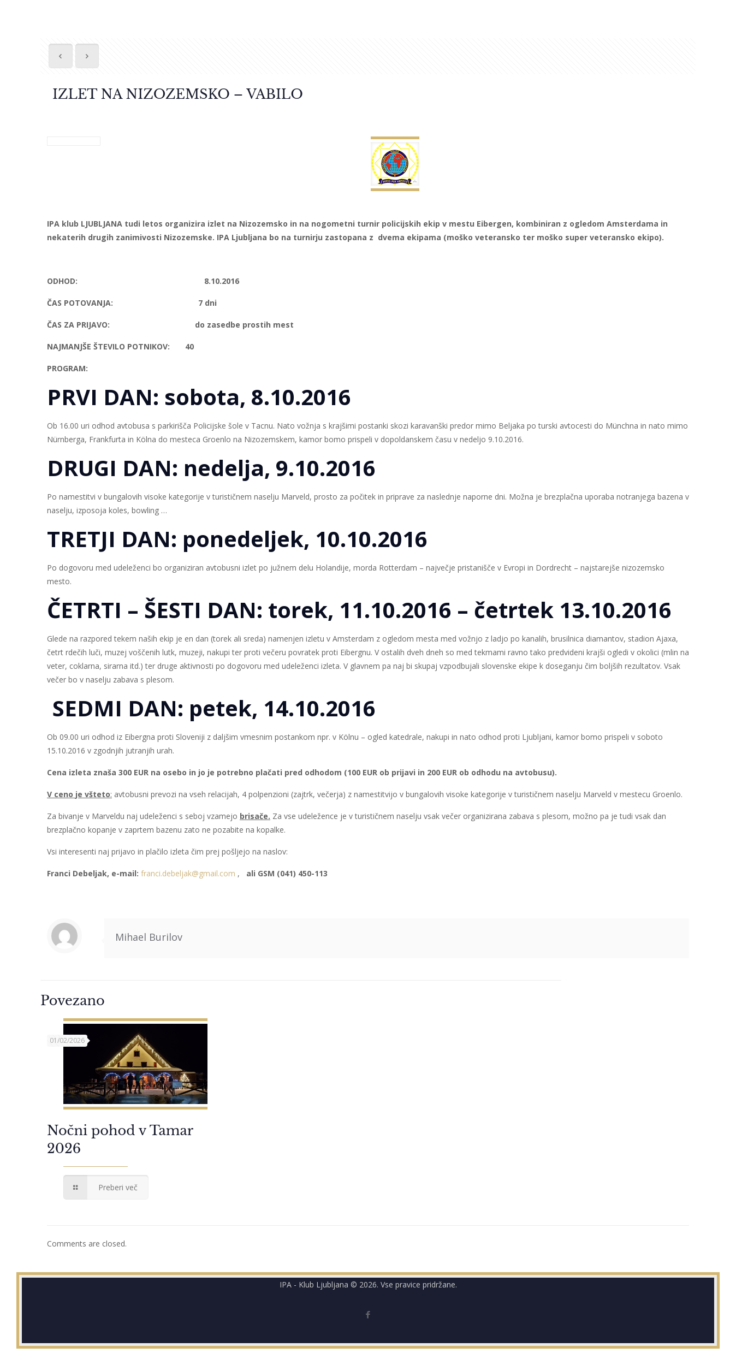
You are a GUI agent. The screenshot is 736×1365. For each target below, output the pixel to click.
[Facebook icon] (368, 1314)
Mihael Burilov (148, 936)
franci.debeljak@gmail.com (188, 873)
